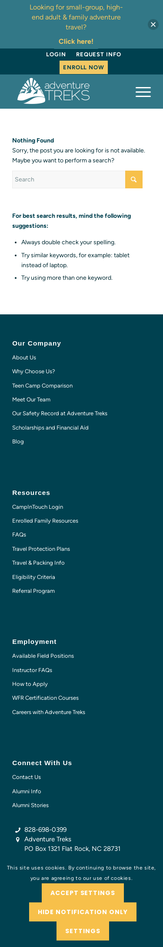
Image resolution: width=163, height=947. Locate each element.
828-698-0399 (45, 830)
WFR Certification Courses (45, 698)
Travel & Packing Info (38, 562)
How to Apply (30, 684)
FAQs (19, 534)
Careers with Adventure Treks (48, 712)
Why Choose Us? (33, 371)
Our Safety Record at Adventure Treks (59, 413)
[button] (153, 24)
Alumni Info (26, 791)
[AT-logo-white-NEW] (67, 91)
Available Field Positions (43, 656)
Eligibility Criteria (33, 577)
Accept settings (83, 893)
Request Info (98, 54)
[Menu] (139, 91)
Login (56, 54)
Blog (18, 441)
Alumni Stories (30, 805)
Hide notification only (83, 912)
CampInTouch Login (37, 507)
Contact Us (26, 777)
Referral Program (33, 591)
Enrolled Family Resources (45, 520)
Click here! (76, 41)
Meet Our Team (31, 399)
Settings (82, 931)
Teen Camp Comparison (42, 385)
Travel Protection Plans (41, 549)
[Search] (77, 179)
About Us (24, 357)
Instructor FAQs (32, 670)
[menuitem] (56, 54)
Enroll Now (83, 67)
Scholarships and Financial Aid (50, 427)
